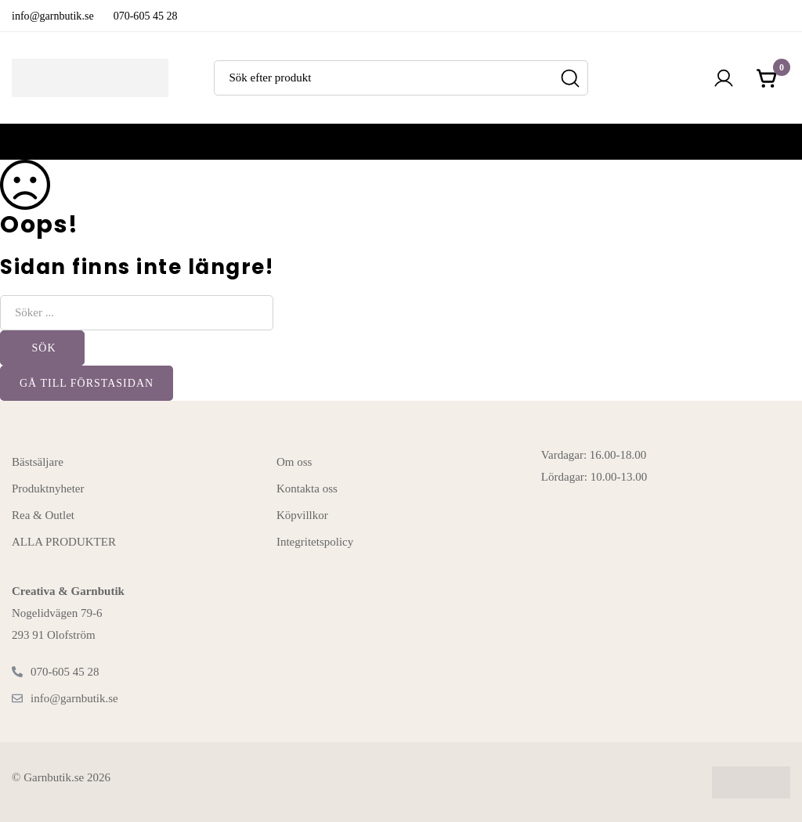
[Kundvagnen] (767, 78)
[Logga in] (724, 78)
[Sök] (570, 78)
